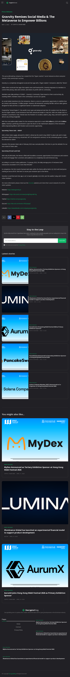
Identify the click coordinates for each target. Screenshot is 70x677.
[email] (31, 240)
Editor (31, 301)
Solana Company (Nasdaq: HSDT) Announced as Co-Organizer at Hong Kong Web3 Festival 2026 (45, 385)
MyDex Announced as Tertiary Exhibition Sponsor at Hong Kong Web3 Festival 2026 (47, 270)
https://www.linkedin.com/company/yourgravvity (22, 208)
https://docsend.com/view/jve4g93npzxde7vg (23, 194)
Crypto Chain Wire (19, 24)
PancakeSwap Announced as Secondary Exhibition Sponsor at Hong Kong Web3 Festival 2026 (47, 356)
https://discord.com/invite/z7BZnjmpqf (18, 203)
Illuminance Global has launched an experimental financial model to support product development (47, 298)
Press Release (7, 11)
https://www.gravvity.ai (14, 190)
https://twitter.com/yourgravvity (16, 199)
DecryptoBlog (12, 673)
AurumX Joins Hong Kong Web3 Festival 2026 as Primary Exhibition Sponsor (46, 327)
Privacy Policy (21, 245)
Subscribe (62, 240)
